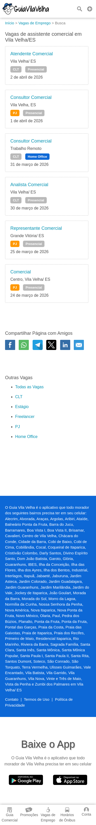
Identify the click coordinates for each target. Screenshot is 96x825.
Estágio (22, 407)
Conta (86, 811)
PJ (15, 113)
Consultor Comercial (31, 97)
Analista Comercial (29, 184)
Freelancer (24, 416)
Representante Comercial (36, 228)
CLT (16, 69)
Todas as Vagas (29, 387)
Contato (11, 699)
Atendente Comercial (31, 53)
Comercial (20, 271)
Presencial (36, 69)
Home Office (37, 157)
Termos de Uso (37, 699)
